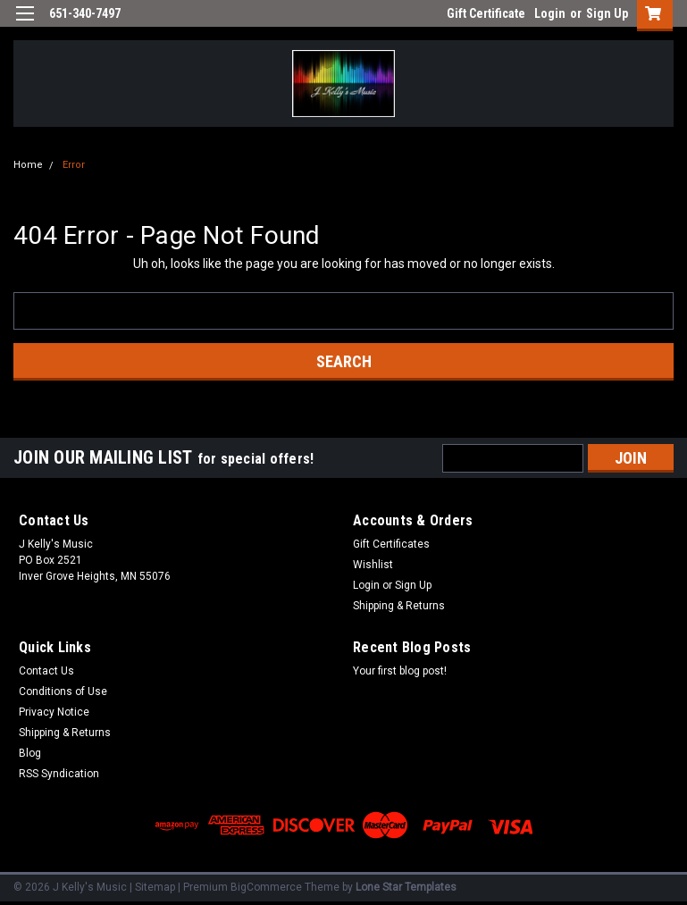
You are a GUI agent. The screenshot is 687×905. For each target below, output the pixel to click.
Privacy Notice (54, 712)
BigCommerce (266, 887)
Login (550, 13)
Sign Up (607, 13)
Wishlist (373, 564)
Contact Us (46, 671)
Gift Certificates (391, 544)
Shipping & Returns (399, 605)
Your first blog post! (400, 671)
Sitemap (155, 887)
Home (28, 165)
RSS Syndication (59, 773)
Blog (30, 753)
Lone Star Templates (406, 887)
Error (74, 165)
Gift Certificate (486, 13)
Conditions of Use (63, 691)
